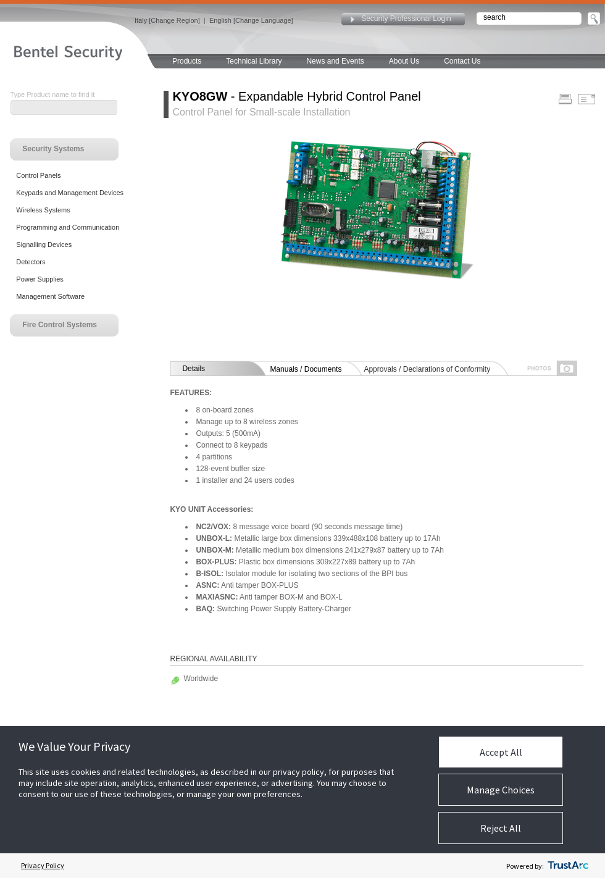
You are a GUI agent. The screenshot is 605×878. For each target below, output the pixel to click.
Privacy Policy (42, 865)
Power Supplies (39, 279)
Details (193, 368)
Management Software (50, 296)
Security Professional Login (406, 18)
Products (186, 61)
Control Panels (38, 175)
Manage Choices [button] (501, 790)
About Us (404, 61)
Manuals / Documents (305, 369)
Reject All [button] (500, 828)
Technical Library (254, 61)
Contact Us (462, 61)
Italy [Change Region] (167, 20)
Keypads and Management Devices (69, 192)
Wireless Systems (43, 210)
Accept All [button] (501, 752)
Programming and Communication (67, 227)
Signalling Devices (44, 244)
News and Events (335, 61)
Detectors (30, 261)
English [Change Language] (251, 20)
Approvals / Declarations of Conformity (427, 369)
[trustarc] (568, 865)
